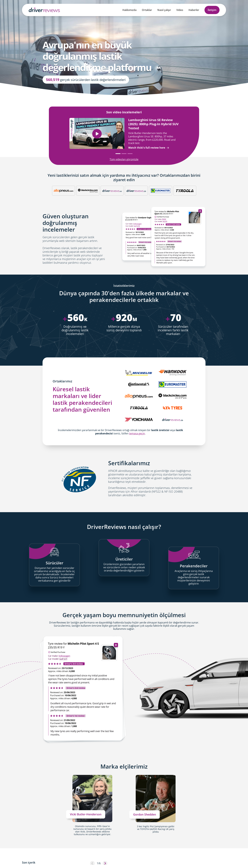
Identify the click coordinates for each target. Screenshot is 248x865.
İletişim (212, 10)
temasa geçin (137, 433)
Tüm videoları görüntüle (124, 159)
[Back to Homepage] (44, 10)
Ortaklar (147, 10)
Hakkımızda (129, 10)
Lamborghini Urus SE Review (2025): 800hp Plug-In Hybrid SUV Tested (153, 124)
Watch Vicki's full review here (148, 147)
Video (179, 10)
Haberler (194, 10)
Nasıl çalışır (164, 10)
